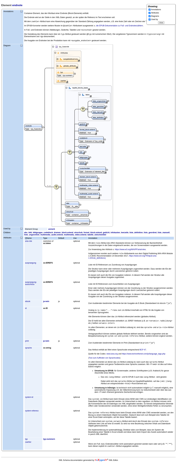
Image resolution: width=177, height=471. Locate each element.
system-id (29, 404)
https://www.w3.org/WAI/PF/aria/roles (130, 251)
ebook (27, 303)
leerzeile (124, 234)
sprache (28, 352)
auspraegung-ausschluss (31, 285)
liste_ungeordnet (31, 236)
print (27, 345)
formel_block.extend (93, 234)
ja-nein (46, 303)
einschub (78, 234)
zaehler (28, 450)
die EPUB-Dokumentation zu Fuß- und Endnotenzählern (119, 26)
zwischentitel (100, 236)
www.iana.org (112, 358)
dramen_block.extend (63, 234)
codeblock (48, 234)
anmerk (51, 231)
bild (30, 234)
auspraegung (30, 265)
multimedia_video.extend (75, 236)
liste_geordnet (150, 234)
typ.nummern (49, 447)
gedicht (106, 234)
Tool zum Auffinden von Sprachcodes (104, 362)
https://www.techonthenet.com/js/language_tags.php (143, 358)
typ (26, 447)
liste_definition (136, 234)
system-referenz (32, 418)
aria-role (28, 243)
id (26, 311)
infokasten (115, 234)
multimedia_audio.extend (51, 236)
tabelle (90, 236)
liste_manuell (164, 234)
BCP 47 (143, 354)
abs (26, 234)
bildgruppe (38, 234)
